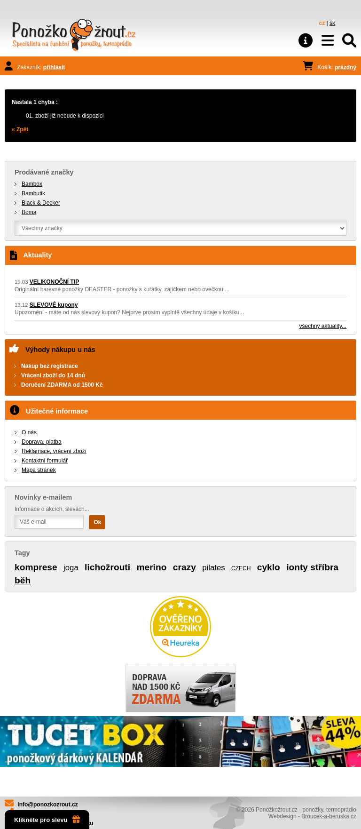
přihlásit (54, 67)
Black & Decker (41, 202)
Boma (29, 212)
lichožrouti (107, 567)
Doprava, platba (42, 441)
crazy (184, 567)
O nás (29, 432)
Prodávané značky (44, 172)
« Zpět (20, 129)
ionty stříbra (312, 567)
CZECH (241, 568)
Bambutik (33, 193)
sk (332, 23)
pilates (213, 567)
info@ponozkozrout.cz (47, 804)
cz (322, 23)
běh (23, 580)
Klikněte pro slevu (47, 819)
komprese (36, 567)
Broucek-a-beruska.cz (328, 816)
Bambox (32, 184)
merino (151, 567)
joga (70, 567)
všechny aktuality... (323, 326)
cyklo (268, 567)
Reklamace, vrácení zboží (54, 451)
